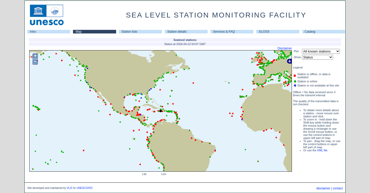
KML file (322, 150)
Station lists (129, 31)
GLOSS (264, 31)
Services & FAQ (224, 31)
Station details (177, 31)
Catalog (310, 31)
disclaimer (323, 188)
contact (338, 188)
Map (78, 31)
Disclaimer (285, 48)
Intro (33, 31)
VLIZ (69, 188)
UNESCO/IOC (85, 188)
